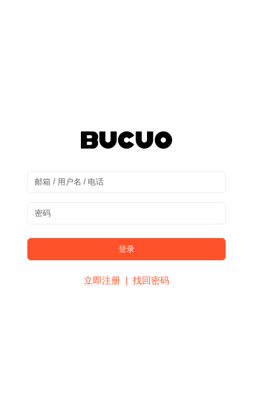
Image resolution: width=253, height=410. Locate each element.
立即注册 (103, 280)
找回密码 (151, 280)
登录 (126, 248)
